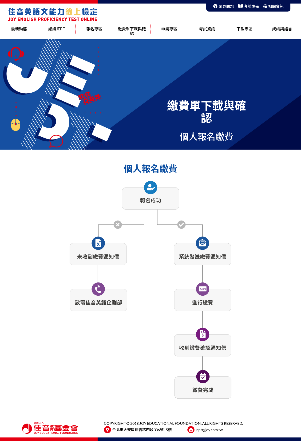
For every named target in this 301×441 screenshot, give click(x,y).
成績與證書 (282, 28)
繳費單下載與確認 (132, 31)
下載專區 (245, 28)
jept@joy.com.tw (209, 429)
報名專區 (94, 28)
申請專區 (169, 28)
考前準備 (248, 6)
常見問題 (223, 6)
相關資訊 (273, 6)
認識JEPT (56, 28)
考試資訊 (207, 28)
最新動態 (19, 28)
